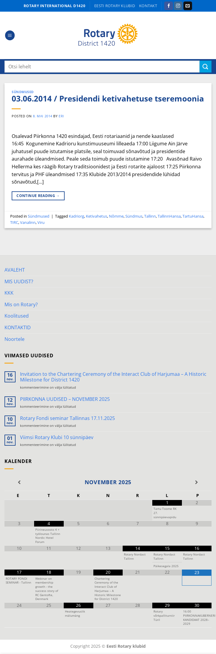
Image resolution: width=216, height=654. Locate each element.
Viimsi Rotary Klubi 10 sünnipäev (56, 437)
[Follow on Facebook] (168, 5)
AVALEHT (14, 270)
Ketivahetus (96, 216)
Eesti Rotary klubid (114, 5)
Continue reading (38, 195)
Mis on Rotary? (21, 304)
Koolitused (16, 316)
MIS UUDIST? (18, 281)
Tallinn (150, 216)
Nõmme (116, 216)
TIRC (14, 222)
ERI (61, 116)
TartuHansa (192, 216)
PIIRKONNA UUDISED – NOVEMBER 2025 (65, 399)
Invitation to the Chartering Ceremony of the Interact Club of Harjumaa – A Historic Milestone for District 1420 (113, 377)
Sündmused (23, 92)
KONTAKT (148, 5)
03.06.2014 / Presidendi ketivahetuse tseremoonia (108, 98)
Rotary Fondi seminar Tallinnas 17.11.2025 (67, 418)
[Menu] (10, 35)
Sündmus (133, 216)
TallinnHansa (169, 216)
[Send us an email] (187, 5)
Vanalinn (28, 222)
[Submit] (206, 66)
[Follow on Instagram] (178, 5)
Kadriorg (76, 216)
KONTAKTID (17, 327)
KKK (8, 293)
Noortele (14, 339)
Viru (41, 222)
